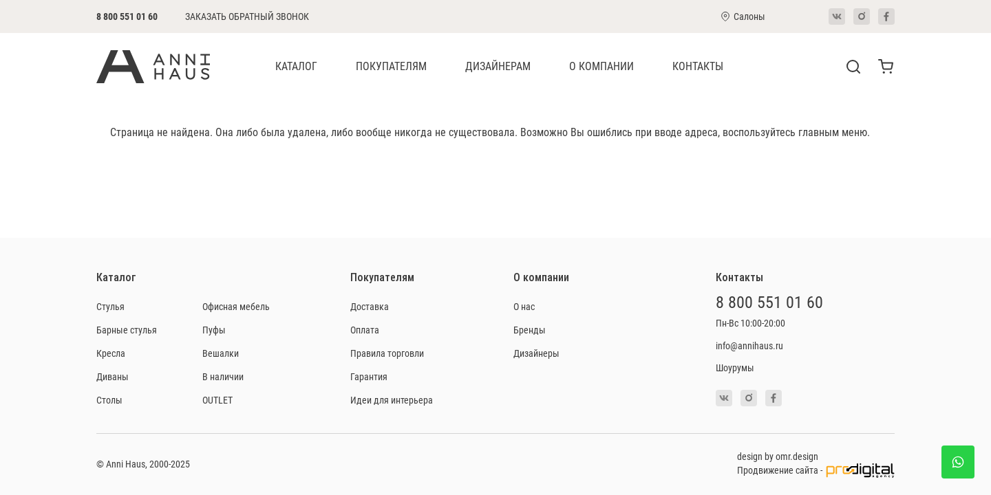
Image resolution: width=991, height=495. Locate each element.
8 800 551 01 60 (127, 16)
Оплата (364, 329)
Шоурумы (735, 367)
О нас (524, 306)
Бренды (529, 329)
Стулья (110, 306)
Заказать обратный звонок (247, 16)
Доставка (369, 306)
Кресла (110, 353)
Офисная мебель (236, 306)
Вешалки (220, 353)
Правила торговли (387, 353)
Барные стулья (126, 329)
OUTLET (217, 399)
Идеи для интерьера (391, 399)
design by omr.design (777, 456)
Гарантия (368, 376)
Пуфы (214, 329)
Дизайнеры (536, 353)
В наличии (223, 376)
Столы (109, 399)
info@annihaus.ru (749, 345)
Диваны (112, 376)
